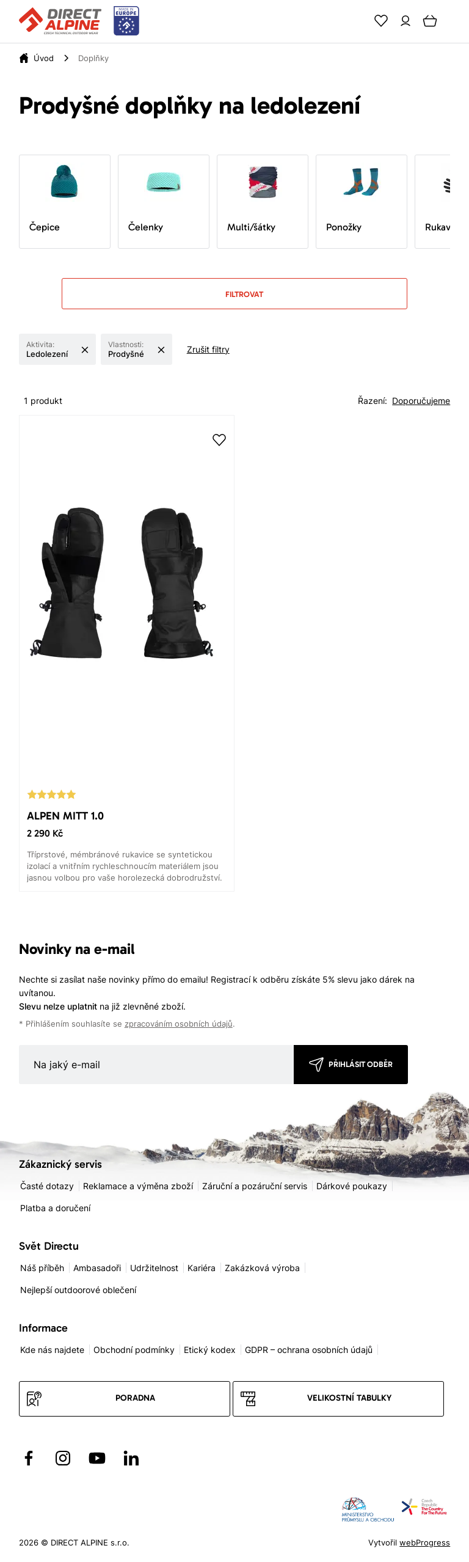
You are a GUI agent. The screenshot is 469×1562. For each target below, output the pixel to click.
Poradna (135, 1398)
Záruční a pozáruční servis (254, 1186)
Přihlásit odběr (361, 1064)
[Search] (356, 20)
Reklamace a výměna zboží (138, 1186)
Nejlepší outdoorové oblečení (78, 1290)
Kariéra (201, 1268)
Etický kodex (210, 1349)
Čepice (56, 198)
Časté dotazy (47, 1186)
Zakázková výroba (262, 1268)
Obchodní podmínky (134, 1349)
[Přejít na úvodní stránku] (79, 21)
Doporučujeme (421, 400)
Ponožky (353, 198)
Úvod (44, 58)
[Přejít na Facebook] (28, 1458)
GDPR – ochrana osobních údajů (309, 1349)
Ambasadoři (97, 1268)
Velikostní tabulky (349, 1398)
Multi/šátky (254, 198)
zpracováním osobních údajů (179, 1023)
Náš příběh (42, 1268)
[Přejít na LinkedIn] (131, 1458)
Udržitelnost (154, 1268)
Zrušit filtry (208, 349)
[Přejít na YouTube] (97, 1458)
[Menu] (454, 20)
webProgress (424, 1542)
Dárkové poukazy (351, 1186)
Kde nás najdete (52, 1349)
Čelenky (155, 198)
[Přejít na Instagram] (63, 1458)
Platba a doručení (55, 1208)
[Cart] (430, 20)
